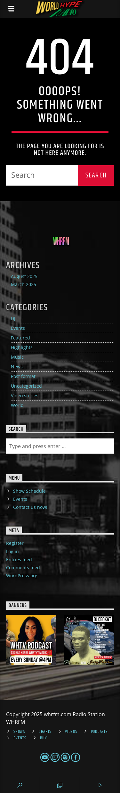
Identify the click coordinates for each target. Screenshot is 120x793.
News (17, 367)
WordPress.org (21, 575)
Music (17, 357)
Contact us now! (30, 507)
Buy (43, 738)
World (17, 405)
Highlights (22, 347)
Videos (71, 731)
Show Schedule (29, 491)
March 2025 (23, 284)
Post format (23, 376)
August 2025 (24, 276)
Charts (45, 731)
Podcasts (99, 731)
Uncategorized (26, 386)
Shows (19, 731)
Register (15, 543)
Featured (20, 338)
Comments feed (23, 567)
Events (18, 328)
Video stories (24, 395)
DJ (13, 318)
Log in (12, 551)
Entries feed (19, 559)
